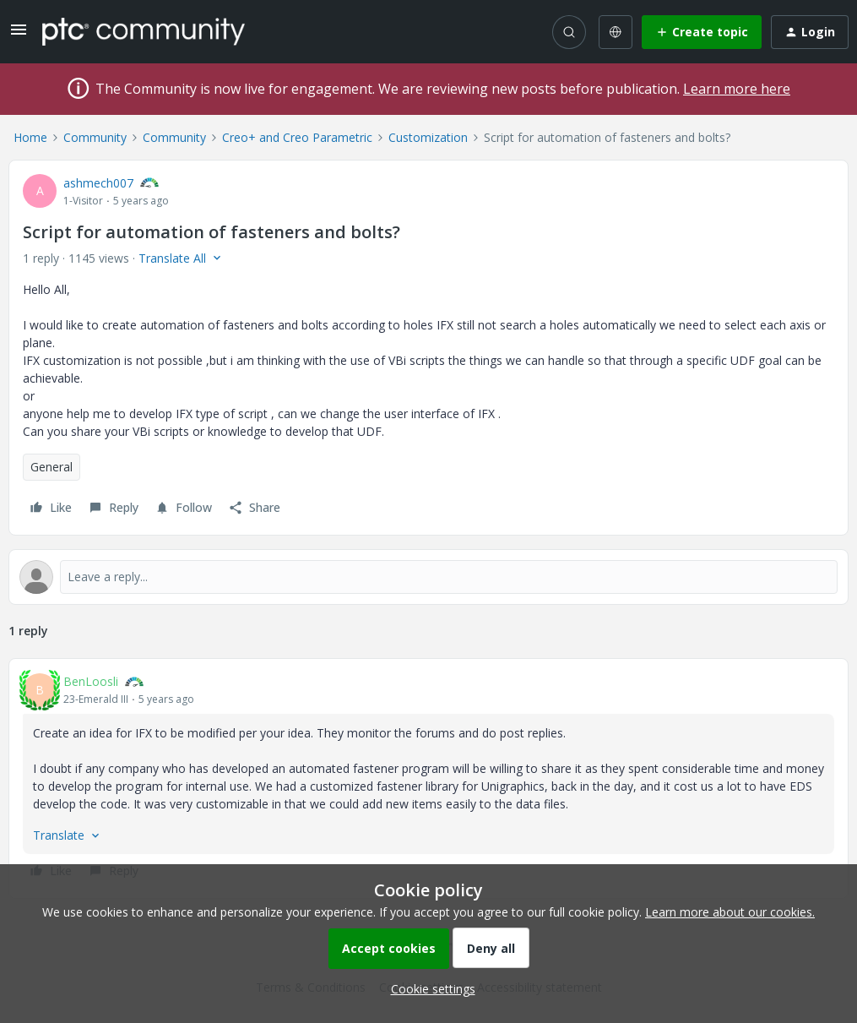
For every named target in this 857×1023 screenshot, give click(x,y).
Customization (428, 137)
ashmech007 (98, 183)
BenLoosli (90, 681)
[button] (18, 35)
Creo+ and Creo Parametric (297, 137)
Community (95, 137)
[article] (428, 778)
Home (30, 137)
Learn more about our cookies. (730, 912)
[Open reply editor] (428, 577)
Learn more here (736, 88)
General (51, 467)
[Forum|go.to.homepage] (143, 31)
